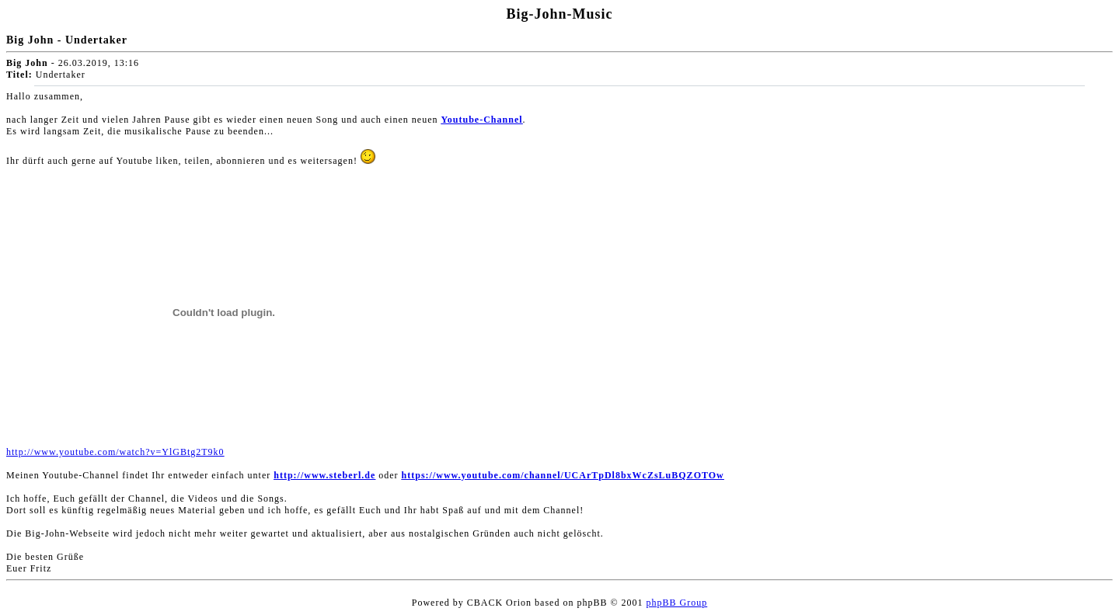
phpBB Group (677, 602)
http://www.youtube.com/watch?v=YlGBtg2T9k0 (115, 451)
